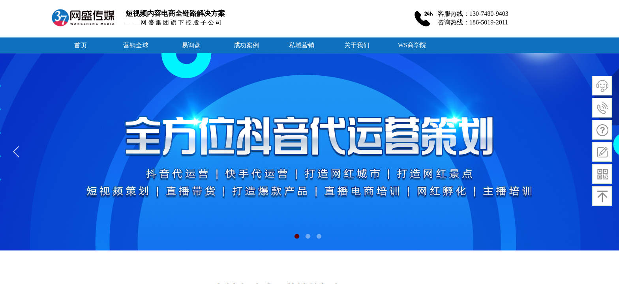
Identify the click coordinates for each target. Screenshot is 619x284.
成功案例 (246, 45)
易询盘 (191, 45)
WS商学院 (412, 45)
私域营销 (301, 45)
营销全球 (135, 45)
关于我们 (357, 45)
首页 (80, 45)
